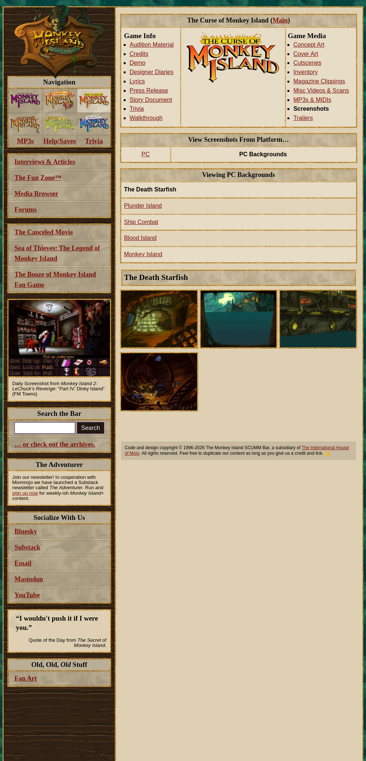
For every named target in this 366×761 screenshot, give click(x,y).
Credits (139, 54)
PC (146, 154)
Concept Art (309, 44)
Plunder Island (143, 206)
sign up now (25, 493)
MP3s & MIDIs (312, 100)
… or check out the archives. (54, 444)
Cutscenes (307, 63)
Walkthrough (146, 118)
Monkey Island (143, 254)
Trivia (137, 109)
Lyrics (137, 81)
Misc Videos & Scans (321, 90)
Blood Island (140, 238)
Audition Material (152, 44)
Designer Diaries (151, 72)
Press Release (149, 90)
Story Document (151, 100)
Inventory (305, 72)
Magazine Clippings (319, 81)
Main (280, 20)
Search (90, 428)
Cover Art (305, 54)
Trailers (303, 118)
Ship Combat (141, 222)
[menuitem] (25, 101)
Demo (138, 63)
